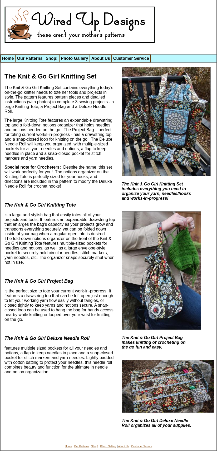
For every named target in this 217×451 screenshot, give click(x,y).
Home (8, 58)
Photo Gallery (74, 58)
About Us (100, 58)
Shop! (51, 58)
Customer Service (131, 58)
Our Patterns (29, 58)
